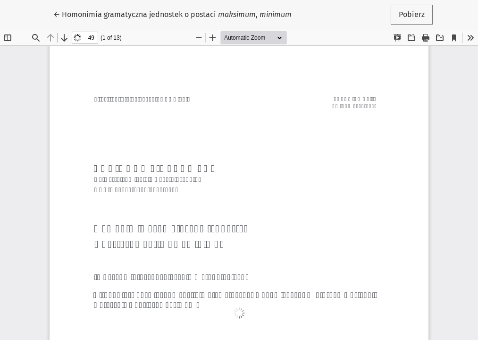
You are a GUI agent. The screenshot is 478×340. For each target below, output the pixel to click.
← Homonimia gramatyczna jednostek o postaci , (172, 13)
